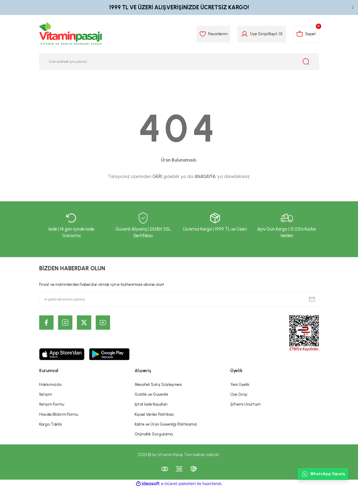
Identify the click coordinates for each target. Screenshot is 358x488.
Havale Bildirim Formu (58, 414)
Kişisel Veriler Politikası (154, 414)
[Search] (179, 61)
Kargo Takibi (50, 424)
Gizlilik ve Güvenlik (151, 394)
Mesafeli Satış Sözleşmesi (158, 384)
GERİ (157, 176)
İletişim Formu (51, 404)
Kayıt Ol (275, 33)
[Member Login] (244, 34)
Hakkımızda (50, 384)
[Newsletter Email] (179, 299)
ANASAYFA (205, 176)
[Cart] (306, 34)
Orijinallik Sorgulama (154, 434)
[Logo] (71, 34)
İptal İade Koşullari (151, 404)
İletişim (45, 394)
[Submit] (312, 299)
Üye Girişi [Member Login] (258, 33)
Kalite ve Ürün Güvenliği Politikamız (166, 424)
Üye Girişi (238, 394)
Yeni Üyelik (239, 384)
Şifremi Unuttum (245, 404)
